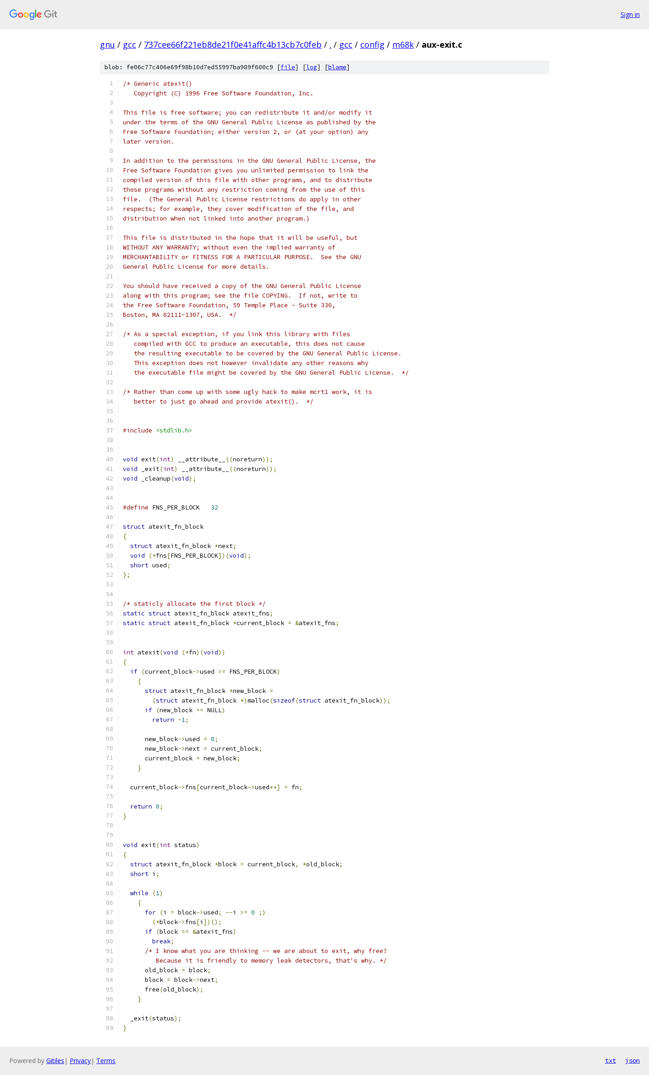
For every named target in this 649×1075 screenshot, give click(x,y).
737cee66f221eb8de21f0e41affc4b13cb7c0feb (233, 44)
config (372, 44)
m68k (403, 44)
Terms (106, 1060)
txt (610, 1060)
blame (337, 67)
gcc (129, 44)
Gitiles (55, 1060)
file (287, 67)
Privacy (80, 1060)
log (311, 67)
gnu (107, 44)
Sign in (630, 14)
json (632, 1060)
